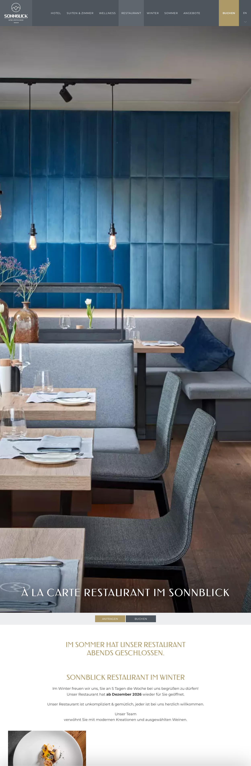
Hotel (56, 13)
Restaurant (131, 13)
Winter (153, 13)
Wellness (107, 13)
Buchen (229, 13)
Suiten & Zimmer (80, 13)
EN (245, 12)
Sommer (171, 13)
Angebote (191, 13)
